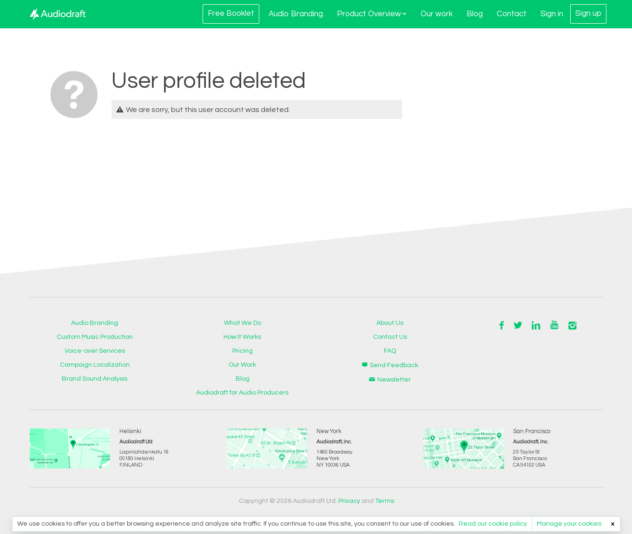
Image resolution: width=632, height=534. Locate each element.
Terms (384, 501)
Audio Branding (296, 14)
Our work (437, 14)
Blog (475, 14)
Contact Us (390, 337)
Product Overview (372, 14)
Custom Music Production (95, 337)
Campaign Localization (95, 365)
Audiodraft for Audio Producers (242, 392)
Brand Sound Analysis (94, 379)
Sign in (551, 14)
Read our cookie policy (493, 524)
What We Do (242, 323)
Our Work (242, 365)
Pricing (242, 351)
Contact (512, 14)
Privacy (349, 501)
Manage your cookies (569, 524)
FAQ (390, 351)
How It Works (242, 337)
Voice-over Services (95, 351)
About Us (389, 323)
